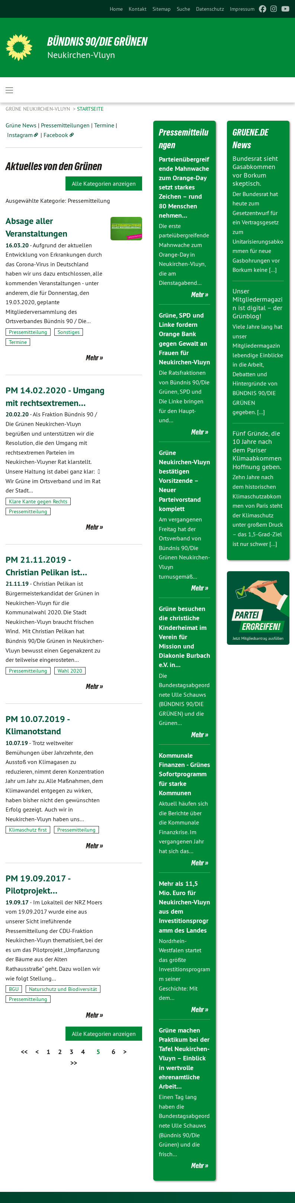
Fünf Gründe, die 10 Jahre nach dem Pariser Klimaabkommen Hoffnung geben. (257, 450)
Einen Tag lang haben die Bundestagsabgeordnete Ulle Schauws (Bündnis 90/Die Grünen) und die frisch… (184, 1125)
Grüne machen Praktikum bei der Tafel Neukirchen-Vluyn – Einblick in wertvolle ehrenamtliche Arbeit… (184, 1058)
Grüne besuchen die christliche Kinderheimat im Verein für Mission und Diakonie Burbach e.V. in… (184, 636)
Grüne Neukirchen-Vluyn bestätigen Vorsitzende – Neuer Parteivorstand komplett (184, 480)
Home (116, 9)
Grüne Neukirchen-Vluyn (38, 108)
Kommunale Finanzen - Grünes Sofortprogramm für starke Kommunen (184, 774)
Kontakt (138, 9)
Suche (183, 9)
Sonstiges (69, 332)
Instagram (20, 135)
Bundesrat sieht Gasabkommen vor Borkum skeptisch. (255, 171)
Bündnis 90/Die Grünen (97, 41)
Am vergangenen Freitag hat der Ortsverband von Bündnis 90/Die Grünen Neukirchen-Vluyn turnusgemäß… (184, 548)
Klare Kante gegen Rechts (38, 501)
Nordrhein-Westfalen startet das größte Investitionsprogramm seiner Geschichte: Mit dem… (184, 969)
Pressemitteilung (28, 332)
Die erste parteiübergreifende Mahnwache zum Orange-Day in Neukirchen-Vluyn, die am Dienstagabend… (184, 254)
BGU (14, 989)
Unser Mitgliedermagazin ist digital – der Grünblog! (258, 304)
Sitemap (162, 9)
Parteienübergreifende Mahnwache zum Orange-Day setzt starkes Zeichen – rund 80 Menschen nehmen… (184, 187)
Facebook (56, 135)
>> (73, 1063)
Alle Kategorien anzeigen (104, 183)
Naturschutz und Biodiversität (63, 989)
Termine (104, 125)
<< (24, 1051)
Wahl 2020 (70, 670)
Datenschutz (210, 9)
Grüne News (21, 125)
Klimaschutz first (28, 829)
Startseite (90, 108)
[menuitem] (116, 9)
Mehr (92, 358)
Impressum (242, 9)
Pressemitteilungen (65, 125)
